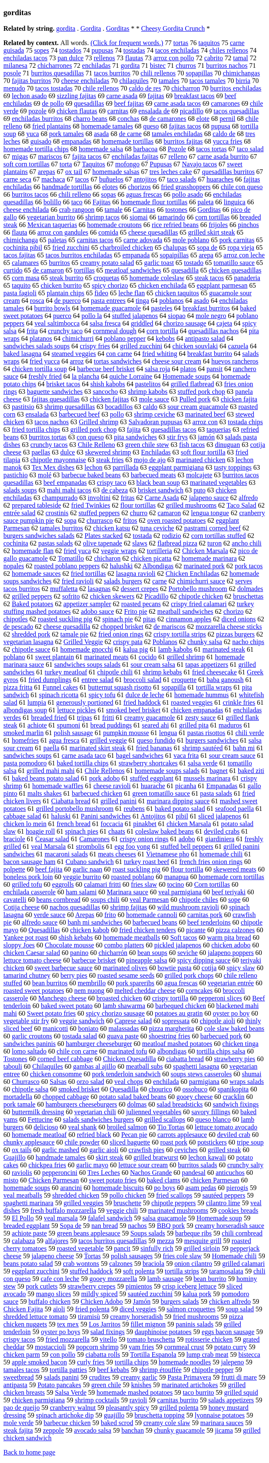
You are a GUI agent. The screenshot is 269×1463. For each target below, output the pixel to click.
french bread (73, 823)
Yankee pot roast (25, 937)
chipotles (15, 619)
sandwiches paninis (29, 1043)
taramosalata (226, 1271)
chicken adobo (230, 945)
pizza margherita (171, 1028)
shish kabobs (107, 384)
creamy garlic (139, 1377)
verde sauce (49, 914)
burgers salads (180, 1301)
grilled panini (118, 801)
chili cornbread (242, 1233)
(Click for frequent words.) (127, 42)
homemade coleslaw (156, 277)
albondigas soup (25, 710)
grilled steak (224, 1149)
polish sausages (132, 1256)
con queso (90, 437)
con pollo (62, 1354)
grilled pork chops (188, 975)
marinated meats (106, 657)
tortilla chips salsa (220, 1051)
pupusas (102, 50)
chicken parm (21, 1354)
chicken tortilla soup (39, 368)
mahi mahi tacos (69, 490)
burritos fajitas (183, 141)
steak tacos (209, 277)
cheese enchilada (26, 209)
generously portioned (84, 702)
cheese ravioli (111, 785)
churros (186, 65)
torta (65, 164)
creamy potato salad (107, 262)
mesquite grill (202, 1240)
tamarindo (171, 217)
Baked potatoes (32, 603)
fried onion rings (120, 634)
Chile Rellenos (105, 770)
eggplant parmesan (222, 285)
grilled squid (241, 1392)
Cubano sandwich (90, 861)
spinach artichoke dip (65, 1415)
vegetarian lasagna (28, 641)
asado (201, 300)
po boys (164, 1187)
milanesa (15, 65)
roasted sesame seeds (125, 975)
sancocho (105, 391)
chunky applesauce (28, 1142)
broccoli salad (142, 679)
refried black (94, 1134)
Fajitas (102, 202)
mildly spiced (99, 1293)
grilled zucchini (141, 346)
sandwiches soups (27, 755)
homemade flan (33, 550)
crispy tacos (19, 1339)
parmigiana (204, 1081)
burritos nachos (226, 65)
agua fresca (64, 740)
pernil (227, 118)
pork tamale (19, 1104)
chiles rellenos (228, 50)
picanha (185, 785)
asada (101, 133)
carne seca (17, 179)
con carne (119, 353)
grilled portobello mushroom (74, 808)
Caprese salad (132, 1020)
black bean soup (158, 482)
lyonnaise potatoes (220, 1415)
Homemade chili (234, 1256)
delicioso (46, 1127)
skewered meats (234, 869)
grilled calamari (243, 1263)
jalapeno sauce (209, 497)
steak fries (110, 459)
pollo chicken (127, 1195)
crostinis (57, 512)
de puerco (67, 300)
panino (79, 952)
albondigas (171, 1051)
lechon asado (29, 95)
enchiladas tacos (25, 58)
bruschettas (248, 596)
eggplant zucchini (35, 1271)
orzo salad (90, 1081)
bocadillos (119, 406)
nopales (13, 566)
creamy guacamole (149, 717)
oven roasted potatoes (176, 520)
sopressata (176, 1020)
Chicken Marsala (205, 550)
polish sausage (73, 732)
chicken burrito (60, 285)
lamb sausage (165, 1278)
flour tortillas (138, 505)
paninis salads (194, 1324)
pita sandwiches (135, 437)
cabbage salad (22, 816)
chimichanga (20, 239)
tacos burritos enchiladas (79, 255)
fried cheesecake (214, 672)
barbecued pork (221, 1036)
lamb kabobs (175, 649)
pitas (149, 619)
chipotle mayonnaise (58, 459)
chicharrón (113, 952)
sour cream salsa (153, 664)
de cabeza (114, 490)
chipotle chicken (201, 596)
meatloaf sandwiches (133, 270)
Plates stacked (104, 535)
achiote (37, 725)
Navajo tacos (199, 164)
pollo (117, 414)
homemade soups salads (167, 770)
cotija (209, 967)
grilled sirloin (201, 1248)
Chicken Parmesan (54, 1180)
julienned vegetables (153, 1111)
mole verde (18, 1422)
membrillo (92, 983)
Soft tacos (183, 937)
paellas (41, 452)
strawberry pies (234, 1058)
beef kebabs (113, 1369)
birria (243, 80)
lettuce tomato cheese (32, 960)
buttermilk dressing (38, 1111)
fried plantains (51, 126)
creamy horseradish (136, 1316)
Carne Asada (162, 497)
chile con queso (242, 186)
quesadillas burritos (228, 171)
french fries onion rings (210, 861)
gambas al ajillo (94, 1066)
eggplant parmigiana (176, 467)
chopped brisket (121, 626)
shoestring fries (169, 1036)
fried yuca (77, 550)
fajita (134, 429)
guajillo (114, 1415)
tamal (240, 58)
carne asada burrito (223, 156)
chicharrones (55, 65)
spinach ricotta (58, 694)
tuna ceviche (157, 528)
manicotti (55, 1028)
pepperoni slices (220, 998)
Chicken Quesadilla (129, 1058)
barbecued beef (79, 414)
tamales (169, 80)
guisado (40, 141)
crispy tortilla (170, 998)
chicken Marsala (189, 823)
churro (139, 512)
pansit (215, 368)
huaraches (220, 179)
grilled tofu (27, 884)
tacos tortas (211, 148)
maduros (230, 725)
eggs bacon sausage (228, 1331)
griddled (142, 323)
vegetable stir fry (26, 1020)
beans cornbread (58, 899)
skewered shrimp (108, 452)
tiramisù (89, 1316)
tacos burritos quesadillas (112, 1240)
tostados (70, 50)
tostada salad (79, 1036)
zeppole (53, 1430)
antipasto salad (205, 338)
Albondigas (158, 566)
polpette (14, 869)
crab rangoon (76, 209)
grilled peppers (32, 596)
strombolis (90, 846)
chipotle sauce (31, 649)
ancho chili (247, 543)
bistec (157, 65)
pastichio (15, 475)
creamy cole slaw (166, 1422)
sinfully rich (156, 1248)
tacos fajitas (19, 255)
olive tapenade (102, 543)
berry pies (74, 975)
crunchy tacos (48, 444)
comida (108, 232)
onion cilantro (193, 1263)
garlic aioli (103, 1149)
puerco (62, 315)
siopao (177, 315)
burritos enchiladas (235, 88)
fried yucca (45, 361)
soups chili (105, 899)
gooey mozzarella (113, 1278)
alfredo (248, 497)
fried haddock (142, 702)
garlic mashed (60, 1149)
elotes (110, 186)
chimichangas (241, 73)
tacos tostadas (54, 88)
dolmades (250, 588)
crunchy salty (245, 1165)
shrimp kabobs (147, 391)
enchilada (166, 1081)
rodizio (171, 535)
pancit (122, 1248)
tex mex (68, 1324)
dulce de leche (145, 694)
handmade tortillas (67, 186)
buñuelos (111, 179)
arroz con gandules (62, 232)
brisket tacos (63, 384)
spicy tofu (102, 694)
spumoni (68, 725)
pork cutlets (41, 1286)
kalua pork (197, 1293)
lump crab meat (207, 1354)
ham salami (81, 892)
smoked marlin (23, 732)
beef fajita (48, 869)
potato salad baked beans (133, 1096)
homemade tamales (107, 126)
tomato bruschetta (151, 1339)
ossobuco (194, 1089)
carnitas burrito (177, 1400)
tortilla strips (182, 1271)
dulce (67, 452)
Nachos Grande (151, 1172)
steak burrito (66, 277)
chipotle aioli (217, 1020)
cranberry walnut (73, 1407)
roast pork (173, 1142)
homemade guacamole (111, 308)
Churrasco (26, 1081)
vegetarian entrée (231, 983)
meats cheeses (117, 854)
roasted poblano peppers (67, 566)
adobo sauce (97, 611)
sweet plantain (54, 657)
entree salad (97, 679)
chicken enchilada (162, 285)
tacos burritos (112, 73)
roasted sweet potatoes (33, 990)
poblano (14, 657)
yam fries (141, 1347)
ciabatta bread (185, 1058)
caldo (150, 406)
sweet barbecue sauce (64, 967)
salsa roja (157, 368)
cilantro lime (223, 1202)
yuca (32, 133)
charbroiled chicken (126, 247)
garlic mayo (92, 1165)
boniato (88, 1028)
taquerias (219, 429)
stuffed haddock (91, 1271)
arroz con (205, 421)
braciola (153, 1263)
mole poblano (191, 239)
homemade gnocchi (86, 649)
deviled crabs (221, 831)
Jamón (142, 1301)
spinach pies (81, 831)
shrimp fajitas (128, 907)
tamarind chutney (27, 975)
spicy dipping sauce (203, 960)
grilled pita (194, 725)
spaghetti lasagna (196, 1066)
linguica (235, 202)
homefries (25, 740)
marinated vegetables (218, 482)
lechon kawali (207, 1157)
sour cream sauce (232, 755)
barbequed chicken (180, 1005)
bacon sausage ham (29, 861)
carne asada (121, 95)
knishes (141, 1384)
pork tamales (66, 133)
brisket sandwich (160, 490)
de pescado (18, 626)
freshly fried (45, 376)
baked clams (163, 1180)
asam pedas (201, 1187)
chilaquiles (133, 80)
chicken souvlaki (195, 346)
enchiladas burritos (37, 118)
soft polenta (139, 1271)
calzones (120, 1263)
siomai (139, 217)
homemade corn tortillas (231, 876)
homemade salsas (116, 171)
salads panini (61, 1377)
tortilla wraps (214, 687)
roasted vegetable (80, 1248)
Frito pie (135, 611)
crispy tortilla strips (179, 634)
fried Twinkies (90, 505)
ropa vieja (240, 247)
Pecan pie (134, 1134)
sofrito (71, 596)
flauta (19, 232)
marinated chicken (201, 459)
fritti (108, 717)
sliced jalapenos (219, 816)
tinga (142, 300)
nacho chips (248, 641)
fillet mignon (148, 1324)
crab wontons (81, 1263)
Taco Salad (241, 505)
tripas (84, 717)
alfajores (56, 1240)
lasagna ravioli (136, 573)
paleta (205, 202)
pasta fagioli (20, 293)
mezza (165, 1240)
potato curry (230, 1347)
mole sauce (154, 399)
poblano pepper (124, 338)
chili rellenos (157, 73)
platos (188, 368)
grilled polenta (179, 1407)
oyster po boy (231, 1013)
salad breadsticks (180, 1104)
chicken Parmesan (214, 1180)
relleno (177, 156)
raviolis (22, 1172)
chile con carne (76, 1051)
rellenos (104, 58)
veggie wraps (119, 550)
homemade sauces (36, 573)
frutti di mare (239, 1377)
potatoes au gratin (179, 1013)
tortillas (84, 270)
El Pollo (23, 1218)
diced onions (238, 619)
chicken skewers (112, 596)
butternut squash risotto (119, 687)
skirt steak (109, 1157)
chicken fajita (239, 399)
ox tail (73, 171)
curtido (12, 270)
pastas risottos (206, 732)
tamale (114, 209)
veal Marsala (48, 846)
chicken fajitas (109, 399)
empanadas (76, 141)
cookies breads (238, 1210)
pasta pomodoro (25, 763)
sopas (108, 194)
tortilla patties (68, 1369)
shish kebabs (76, 937)
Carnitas (144, 209)
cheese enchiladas (85, 80)
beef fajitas (129, 103)
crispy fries (95, 346)
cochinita (15, 543)
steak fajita (18, 1430)
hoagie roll (40, 831)
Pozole (177, 148)
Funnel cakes (60, 687)
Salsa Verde (70, 1392)
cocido (148, 657)
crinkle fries (239, 702)
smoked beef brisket (133, 710)
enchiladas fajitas (135, 156)
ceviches (186, 1149)
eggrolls (63, 884)
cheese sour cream (176, 361)
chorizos (139, 186)
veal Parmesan (149, 899)
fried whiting (159, 353)
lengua (168, 732)
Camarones (94, 838)
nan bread (104, 1225)
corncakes (199, 990)
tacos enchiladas (177, 50)
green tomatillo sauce (161, 793)
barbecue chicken (67, 1422)
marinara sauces (222, 1422)
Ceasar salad (52, 838)
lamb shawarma (124, 1005)
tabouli (12, 1066)
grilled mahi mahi (51, 770)
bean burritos (49, 983)
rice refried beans (175, 224)
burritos (59, 262)
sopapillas (199, 73)
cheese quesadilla (67, 626)
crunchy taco (65, 330)
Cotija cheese (21, 907)
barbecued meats (153, 475)
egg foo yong (132, 846)
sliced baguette (130, 1142)
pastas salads (55, 543)
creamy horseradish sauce (229, 1225)
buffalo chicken (50, 1301)
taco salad (250, 148)
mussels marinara (207, 778)
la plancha (85, 376)
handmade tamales (60, 1157)
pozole (38, 111)
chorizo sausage (184, 323)
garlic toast (159, 262)
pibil (182, 816)
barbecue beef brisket (106, 368)
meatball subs (144, 1066)
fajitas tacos (185, 126)
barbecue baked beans (91, 475)
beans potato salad (28, 1263)
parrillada (125, 467)
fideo (101, 293)
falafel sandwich (110, 1218)
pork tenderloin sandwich (126, 1074)
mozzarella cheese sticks (229, 626)
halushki (121, 566)
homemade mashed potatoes (134, 1392)
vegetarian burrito (51, 217)
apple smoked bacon (39, 1362)
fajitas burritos (31, 80)
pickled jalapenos (178, 945)
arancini (71, 1187)
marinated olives (124, 967)
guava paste (123, 1036)
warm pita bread (229, 937)
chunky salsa (205, 641)
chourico (160, 1089)
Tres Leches (103, 1172)
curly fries (91, 1362)
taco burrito (198, 1392)
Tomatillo (71, 558)
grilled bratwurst (155, 1157)
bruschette (127, 1202)
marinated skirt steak (98, 748)
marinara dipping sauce (178, 801)
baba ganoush (225, 679)
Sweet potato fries (51, 1013)
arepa (206, 255)
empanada (136, 255)
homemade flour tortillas (154, 202)
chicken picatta (151, 558)
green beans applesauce (88, 1233)
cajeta (224, 323)
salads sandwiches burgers (98, 1119)
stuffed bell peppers (186, 846)
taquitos (209, 42)
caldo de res (145, 88)
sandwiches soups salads (87, 664)
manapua (176, 876)
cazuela (238, 346)
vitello (108, 1339)
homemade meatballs (131, 937)
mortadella (17, 1096)
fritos (130, 520)
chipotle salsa (30, 1089)
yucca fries (227, 141)
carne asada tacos (177, 103)
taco (77, 202)
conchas (129, 118)
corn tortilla (162, 330)
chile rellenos (101, 88)
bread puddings (111, 725)
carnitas (118, 111)
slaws (140, 543)
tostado (193, 262)
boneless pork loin (28, 876)
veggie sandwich (81, 1020)
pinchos (248, 224)
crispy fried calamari (198, 603)
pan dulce (70, 58)
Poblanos (165, 641)
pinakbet (144, 823)
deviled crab (233, 1134)
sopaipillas (174, 255)
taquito (21, 285)
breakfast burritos (206, 308)
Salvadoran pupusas (156, 421)
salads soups (20, 490)
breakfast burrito (209, 353)
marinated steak (223, 649)
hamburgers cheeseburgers (81, 1104)
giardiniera (219, 838)
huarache (153, 785)
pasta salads (216, 793)
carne (159, 581)
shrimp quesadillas (69, 406)
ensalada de (153, 111)
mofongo (127, 164)
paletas (57, 239)
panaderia (247, 277)
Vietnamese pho (167, 854)
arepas (46, 171)
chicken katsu (111, 528)
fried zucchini (70, 247)
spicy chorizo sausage (115, 1013)
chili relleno (75, 194)
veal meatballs (22, 1195)
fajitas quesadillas (56, 399)
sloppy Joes (19, 945)
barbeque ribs (193, 1233)
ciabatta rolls (103, 1354)
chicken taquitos (177, 293)
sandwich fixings (236, 1104)
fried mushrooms (196, 1316)
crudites (99, 1377)
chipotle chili (115, 672)
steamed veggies (73, 353)
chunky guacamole (179, 1430)
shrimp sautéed (202, 748)
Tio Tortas (171, 1127)
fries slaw (144, 884)
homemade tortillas (127, 141)
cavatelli (14, 899)
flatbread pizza (177, 543)
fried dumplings (50, 679)
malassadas (123, 1028)
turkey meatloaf (66, 672)
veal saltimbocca (57, 323)
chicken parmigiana (38, 1400)
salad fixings (107, 1331)
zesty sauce (200, 717)
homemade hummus (201, 694)
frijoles (218, 224)
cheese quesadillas (153, 232)
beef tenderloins (209, 922)
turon (214, 543)
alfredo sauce (40, 922)
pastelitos (147, 384)
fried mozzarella (67, 1339)
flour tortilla (186, 869)
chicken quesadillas (235, 270)
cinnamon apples (188, 619)
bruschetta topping (159, 1415)
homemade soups (26, 1187)
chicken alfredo (230, 1301)
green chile (106, 1384)
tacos (82, 179)
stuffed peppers (99, 512)
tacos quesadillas (236, 111)
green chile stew (147, 444)
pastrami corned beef (212, 528)
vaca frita (186, 755)
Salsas (58, 1081)
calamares (25, 262)
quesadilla (185, 270)
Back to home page (29, 1452)
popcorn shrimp (97, 1347)
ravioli (138, 1400)
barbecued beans (154, 922)
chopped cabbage (65, 1096)
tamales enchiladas (177, 133)
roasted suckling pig (65, 619)
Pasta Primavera (189, 1377)
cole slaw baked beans (234, 1028)
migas (20, 156)
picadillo (192, 111)
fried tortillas (88, 573)
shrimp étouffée (160, 1369)
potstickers (211, 1142)
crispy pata (128, 641)
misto (11, 1180)
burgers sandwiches (212, 740)
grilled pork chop (93, 429)
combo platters (124, 945)
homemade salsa (101, 148)
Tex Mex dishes (53, 467)
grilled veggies (84, 1202)
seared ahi (155, 725)
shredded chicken (76, 1195)
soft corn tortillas (26, 164)
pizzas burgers (235, 634)
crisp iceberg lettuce (189, 1286)
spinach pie (117, 619)
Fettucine (40, 1119)
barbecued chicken (97, 793)
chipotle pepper (213, 1369)
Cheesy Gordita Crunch (173, 28)
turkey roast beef (146, 861)
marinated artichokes (189, 1384)
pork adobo (104, 778)
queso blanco (213, 1119)
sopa (70, 520)
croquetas (106, 277)
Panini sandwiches (106, 816)
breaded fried (49, 717)
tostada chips (245, 421)
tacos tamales (207, 80)
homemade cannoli (151, 914)
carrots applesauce (182, 1134)
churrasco (99, 520)
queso (151, 126)
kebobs (165, 338)
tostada (142, 535)
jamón (206, 437)
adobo (186, 838)
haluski (60, 816)
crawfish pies (146, 1149)
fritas (127, 497)
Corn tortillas (212, 884)
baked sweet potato (67, 1005)
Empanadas (221, 785)
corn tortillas (212, 217)
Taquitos (93, 164)
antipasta (15, 1384)
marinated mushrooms (178, 1210)
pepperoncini (60, 1172)
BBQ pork (171, 1225)
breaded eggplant (26, 1225)
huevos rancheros (234, 361)
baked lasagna (22, 353)
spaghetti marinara (28, 1202)
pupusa (220, 126)
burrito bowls (52, 308)
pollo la (91, 315)
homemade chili (221, 854)
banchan (132, 1430)
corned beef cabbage (65, 1058)
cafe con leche (59, 1278)
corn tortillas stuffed (218, 535)
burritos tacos (30, 194)
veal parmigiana (180, 892)
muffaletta (64, 588)
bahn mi (244, 748)
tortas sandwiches (118, 361)
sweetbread (18, 1377)
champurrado (60, 497)
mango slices (53, 1293)
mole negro (211, 315)
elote (203, 118)
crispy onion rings (144, 838)
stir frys (177, 437)
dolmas (137, 1104)
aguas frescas (144, 194)
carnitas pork (204, 914)
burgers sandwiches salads (39, 535)
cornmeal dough (115, 330)
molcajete (199, 475)
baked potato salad (180, 808)
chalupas (175, 247)
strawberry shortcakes (148, 763)
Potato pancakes (59, 1384)
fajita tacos (87, 156)
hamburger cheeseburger (99, 1043)
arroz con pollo (173, 58)
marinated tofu (127, 1051)
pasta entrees (108, 300)
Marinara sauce (127, 892)
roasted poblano (132, 876)
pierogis (237, 1187)
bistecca (250, 1354)
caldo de (224, 133)
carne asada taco (84, 755)
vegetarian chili (95, 1111)
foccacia (112, 823)
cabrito (213, 58)
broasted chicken (119, 998)
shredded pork (31, 634)
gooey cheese (195, 1096)
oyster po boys (60, 1331)
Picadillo (157, 596)
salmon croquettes (191, 1309)
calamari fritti (102, 884)
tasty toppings (232, 467)
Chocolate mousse (69, 945)
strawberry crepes (91, 1286)
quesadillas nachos (213, 330)
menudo (14, 88)
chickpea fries (47, 1165)
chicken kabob (89, 929)
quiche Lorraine (130, 376)
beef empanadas (65, 482)
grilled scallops (164, 1119)
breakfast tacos (194, 95)
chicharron (185, 88)
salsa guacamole (164, 1218)
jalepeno (232, 1362)
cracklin (234, 1096)
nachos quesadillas (75, 907)
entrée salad (19, 512)
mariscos (50, 156)
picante (195, 929)
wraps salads (246, 1081)
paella (51, 748)
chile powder (82, 1142)
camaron (169, 512)
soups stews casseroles (201, 1074)
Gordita (91, 28)
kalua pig (135, 649)
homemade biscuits (118, 1187)
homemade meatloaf (39, 1134)
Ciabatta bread (70, 801)
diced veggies (138, 1309)
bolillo (52, 202)
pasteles (161, 308)
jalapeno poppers (231, 952)
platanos (41, 338)
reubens (134, 808)
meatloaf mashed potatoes (177, 1043)
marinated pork (204, 566)
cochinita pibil (22, 247)
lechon (93, 467)
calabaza (23, 1240)
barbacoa (145, 148)
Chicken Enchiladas (193, 573)
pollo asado (187, 194)
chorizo (233, 611)
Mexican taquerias (52, 224)
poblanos (171, 300)
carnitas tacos (95, 239)
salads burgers (123, 581)
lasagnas (99, 588)
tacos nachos (52, 421)
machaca (53, 179)
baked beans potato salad (45, 778)
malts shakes (44, 793)
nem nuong (89, 990)
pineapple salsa (146, 960)
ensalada (36, 414)
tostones (176, 209)
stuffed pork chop (201, 391)
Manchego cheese (62, 998)
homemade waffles (57, 785)
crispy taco (111, 482)
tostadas (134, 50)
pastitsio (23, 406)
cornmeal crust (184, 1347)
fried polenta (92, 1309)
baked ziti (251, 770)
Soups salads (147, 1233)
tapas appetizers (206, 664)
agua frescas (181, 983)
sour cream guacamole (197, 406)
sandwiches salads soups (36, 346)
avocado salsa (92, 1430)
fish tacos (192, 444)
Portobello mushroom (198, 588)
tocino (175, 884)
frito (110, 914)
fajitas (156, 95)
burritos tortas (47, 437)
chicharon (107, 558)
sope (234, 899)
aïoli (59, 1309)
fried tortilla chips (36, 429)
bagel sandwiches (139, 755)
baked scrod (117, 1422)
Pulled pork (194, 399)
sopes (41, 50)
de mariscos (169, 626)
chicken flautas (76, 111)
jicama (224, 1430)
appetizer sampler (87, 603)
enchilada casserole (29, 892)
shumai (251, 1074)
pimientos (139, 1286)
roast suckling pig (137, 869)
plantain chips (65, 293)
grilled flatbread (192, 384)
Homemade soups (186, 376)
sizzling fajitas (76, 95)
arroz (77, 361)
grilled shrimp (185, 657)
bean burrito (210, 1278)
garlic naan (87, 869)
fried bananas (154, 748)
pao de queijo (21, 1407)
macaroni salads (66, 854)
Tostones (15, 1058)
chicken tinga (240, 1043)
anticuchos (229, 1172)
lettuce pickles (76, 710)
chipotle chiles (198, 899)
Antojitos (153, 816)
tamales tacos (21, 1369)
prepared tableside (36, 505)
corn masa (25, 277)
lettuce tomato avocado (226, 1127)
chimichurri (78, 338)
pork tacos (249, 566)
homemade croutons (114, 224)
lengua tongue (210, 512)
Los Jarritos (105, 1324)
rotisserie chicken (208, 1339)
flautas (134, 58)
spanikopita (233, 1089)
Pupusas (161, 164)
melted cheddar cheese (145, 990)
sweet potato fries (113, 1180)
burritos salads (197, 1165)
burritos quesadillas (57, 73)
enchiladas (96, 65)
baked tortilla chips (83, 763)
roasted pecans (141, 603)
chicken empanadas (196, 710)
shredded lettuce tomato (35, 1316)
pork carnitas (236, 239)
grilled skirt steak (211, 232)
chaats (116, 831)
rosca (37, 300)
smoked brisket (79, 1089)
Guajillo (14, 1157)
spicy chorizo (110, 285)
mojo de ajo (150, 459)
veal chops (128, 1081)
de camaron (48, 270)
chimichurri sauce (201, 581)
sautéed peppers (223, 1195)
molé (44, 475)
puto (199, 490)
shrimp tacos (102, 217)
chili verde (249, 732)
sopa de (207, 247)
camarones (225, 103)
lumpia (36, 702)
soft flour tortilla (203, 452)
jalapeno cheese (53, 1256)
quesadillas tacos (173, 429)
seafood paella (234, 808)
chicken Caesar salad (31, 952)
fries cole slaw (182, 1256)
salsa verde (203, 763)
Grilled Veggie (83, 641)
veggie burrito (82, 876)
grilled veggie (107, 740)
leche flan (131, 293)
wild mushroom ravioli (188, 907)
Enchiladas (156, 452)
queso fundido (156, 740)
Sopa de (70, 1225)
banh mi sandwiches (94, 922)
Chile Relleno (96, 444)
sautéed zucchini (150, 1293)
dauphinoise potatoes (163, 1331)
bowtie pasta (174, 967)
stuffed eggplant (151, 778)
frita (32, 330)
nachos (137, 1225)
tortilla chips (131, 1362)
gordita (65, 28)
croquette (184, 679)
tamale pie (74, 634)
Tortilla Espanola (153, 1354)
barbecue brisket (94, 960)
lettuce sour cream (143, 1165)
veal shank (82, 1127)
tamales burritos (61, 528)
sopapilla (173, 687)
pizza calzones (235, 929)
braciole (14, 838)
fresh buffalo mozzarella (63, 1210)
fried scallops (174, 1195)
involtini (99, 497)
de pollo (53, 103)
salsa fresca (105, 323)
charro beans (90, 118)
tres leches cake (171, 171)
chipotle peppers (173, 1202)
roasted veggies (192, 702)
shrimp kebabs (162, 672)
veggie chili (122, 1210)
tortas (180, 42)
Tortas (92, 1256)
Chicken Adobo (102, 1301)
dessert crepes (139, 588)
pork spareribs (135, 983)
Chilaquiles (47, 1066)
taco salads (181, 179)
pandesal (194, 1172)
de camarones (167, 118)
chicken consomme (56, 1074)
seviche (188, 952)
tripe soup (250, 1142)
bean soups (152, 952)
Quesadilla (124, 1089)
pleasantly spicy (127, 1407)
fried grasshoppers (186, 186)
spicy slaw (241, 967)
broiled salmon (127, 1127)
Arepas (84, 914)
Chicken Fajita (23, 1309)
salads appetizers (231, 1400)
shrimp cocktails (97, 1400)
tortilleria (159, 550)
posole (12, 73)
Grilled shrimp (98, 421)
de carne (130, 133)
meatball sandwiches (185, 611)
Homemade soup (219, 1218)
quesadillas (89, 103)
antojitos (145, 179)
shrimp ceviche (154, 414)
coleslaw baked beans (164, 831)
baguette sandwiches (55, 391)
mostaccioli (50, 1347)
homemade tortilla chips (36, 148)
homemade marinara (209, 558)
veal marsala (61, 1218)
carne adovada (143, 239)
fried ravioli (78, 581)
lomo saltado (29, 1051)
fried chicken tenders (147, 929)
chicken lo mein (24, 823)
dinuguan (227, 444)
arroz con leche (244, 255)
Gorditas (117, 28)
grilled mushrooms (191, 505)
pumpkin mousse (126, 732)
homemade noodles (185, 1362)
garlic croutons (32, 1036)
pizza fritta (17, 687)
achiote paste (29, 1233)
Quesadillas (44, 929)
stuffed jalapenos (135, 315)
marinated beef (205, 414)
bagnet (219, 770)
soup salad (240, 1309)
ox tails (22, 1149)
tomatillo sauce (234, 262)
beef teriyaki (228, 892)
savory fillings (210, 1111)
